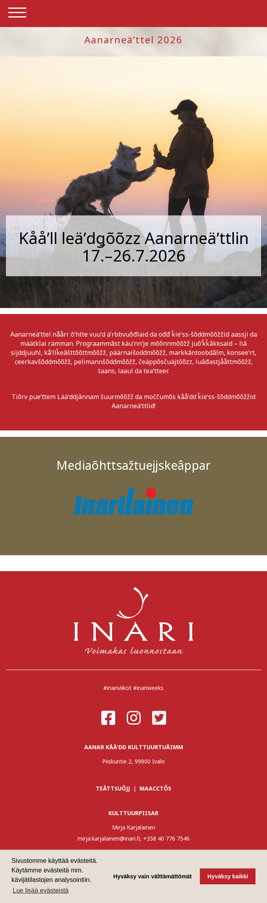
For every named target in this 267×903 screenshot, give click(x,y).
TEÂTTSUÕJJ (113, 788)
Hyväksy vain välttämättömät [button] (152, 876)
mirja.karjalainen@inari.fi (108, 838)
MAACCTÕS (155, 788)
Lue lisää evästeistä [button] (41, 890)
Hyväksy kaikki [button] (227, 876)
